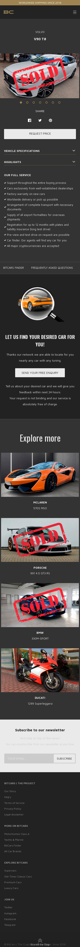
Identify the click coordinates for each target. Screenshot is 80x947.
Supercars (10, 870)
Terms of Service (14, 803)
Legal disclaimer (14, 814)
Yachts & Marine (13, 839)
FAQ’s (7, 797)
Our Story (10, 791)
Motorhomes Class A (16, 834)
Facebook (10, 919)
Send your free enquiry (40, 372)
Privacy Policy (12, 808)
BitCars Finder (12, 845)
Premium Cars (13, 882)
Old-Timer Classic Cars (18, 876)
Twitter (8, 907)
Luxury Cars (11, 888)
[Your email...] (40, 758)
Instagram (10, 913)
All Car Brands (12, 851)
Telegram (10, 924)
